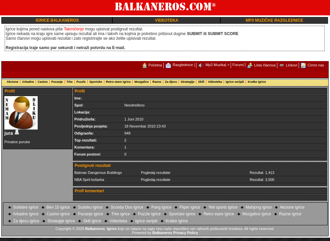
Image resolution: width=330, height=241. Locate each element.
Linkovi (291, 65)
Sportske (95, 81)
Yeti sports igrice (223, 207)
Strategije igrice (61, 221)
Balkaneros (95, 229)
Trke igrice (120, 214)
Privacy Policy (185, 233)
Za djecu (171, 81)
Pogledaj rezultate (155, 173)
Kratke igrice (257, 81)
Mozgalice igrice (256, 214)
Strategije (187, 81)
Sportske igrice (182, 214)
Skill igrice (92, 221)
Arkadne (28, 81)
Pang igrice (161, 207)
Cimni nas (316, 65)
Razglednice (183, 65)
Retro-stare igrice (118, 81)
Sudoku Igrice (90, 207)
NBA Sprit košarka (89, 180)
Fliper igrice (190, 207)
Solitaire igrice (25, 207)
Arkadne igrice (26, 214)
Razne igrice (290, 214)
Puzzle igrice (149, 214)
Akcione (12, 81)
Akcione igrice (292, 207)
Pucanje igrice (90, 214)
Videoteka (215, 81)
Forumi (238, 65)
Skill (201, 81)
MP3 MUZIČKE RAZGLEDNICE (274, 20)
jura (12, 133)
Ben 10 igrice (58, 207)
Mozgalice (141, 81)
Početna (155, 65)
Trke (70, 81)
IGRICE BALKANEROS (57, 20)
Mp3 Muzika (215, 65)
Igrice (112, 229)
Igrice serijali (235, 81)
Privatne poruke (17, 142)
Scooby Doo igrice (127, 207)
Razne (156, 81)
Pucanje (57, 81)
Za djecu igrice (26, 221)
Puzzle (81, 81)
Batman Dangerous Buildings (98, 173)
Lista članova (265, 65)
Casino (43, 81)
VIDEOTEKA (166, 20)
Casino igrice (58, 214)
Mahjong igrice (259, 207)
